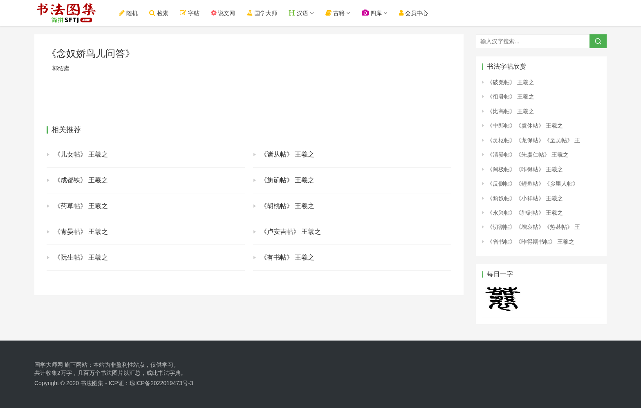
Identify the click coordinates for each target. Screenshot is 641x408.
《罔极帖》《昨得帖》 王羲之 (525, 169)
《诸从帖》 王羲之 (287, 154)
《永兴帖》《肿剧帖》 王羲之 (525, 212)
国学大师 (262, 13)
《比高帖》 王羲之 (510, 111)
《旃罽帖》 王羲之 (287, 180)
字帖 (189, 12)
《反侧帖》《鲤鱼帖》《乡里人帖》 (532, 183)
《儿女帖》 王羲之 (81, 154)
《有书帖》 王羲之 (287, 257)
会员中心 (413, 12)
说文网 (223, 12)
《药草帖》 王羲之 (81, 205)
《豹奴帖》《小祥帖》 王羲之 (525, 198)
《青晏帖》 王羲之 (81, 231)
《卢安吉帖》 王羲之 (290, 231)
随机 (128, 12)
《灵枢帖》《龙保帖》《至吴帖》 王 (533, 140)
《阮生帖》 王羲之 (81, 257)
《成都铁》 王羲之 (81, 180)
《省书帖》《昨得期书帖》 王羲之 (530, 241)
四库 (372, 12)
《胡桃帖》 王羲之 (287, 205)
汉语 (298, 12)
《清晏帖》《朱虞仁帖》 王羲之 (528, 154)
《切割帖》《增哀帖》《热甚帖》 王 (533, 227)
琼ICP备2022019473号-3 (161, 383)
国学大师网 (48, 364)
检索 (158, 12)
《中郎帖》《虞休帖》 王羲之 (525, 125)
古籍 (335, 12)
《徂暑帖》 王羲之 (510, 96)
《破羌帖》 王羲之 (510, 82)
